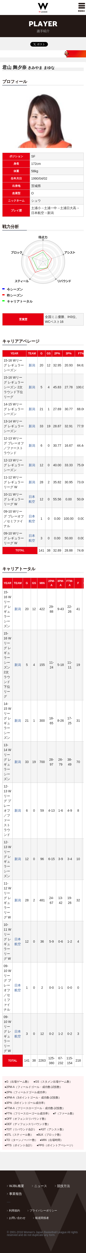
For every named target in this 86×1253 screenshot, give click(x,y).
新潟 (32, 365)
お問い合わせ (17, 1218)
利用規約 (14, 1210)
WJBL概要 (16, 1186)
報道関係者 (42, 1218)
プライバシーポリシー (43, 1210)
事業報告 (15, 1194)
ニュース (40, 1186)
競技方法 (63, 1186)
